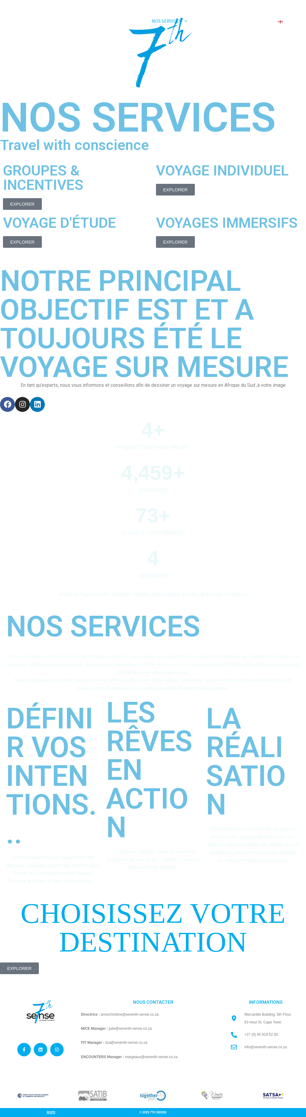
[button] (174, 21)
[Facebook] (280, 4)
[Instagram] (289, 4)
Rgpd (51, 1112)
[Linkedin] (297, 4)
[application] (189, 21)
